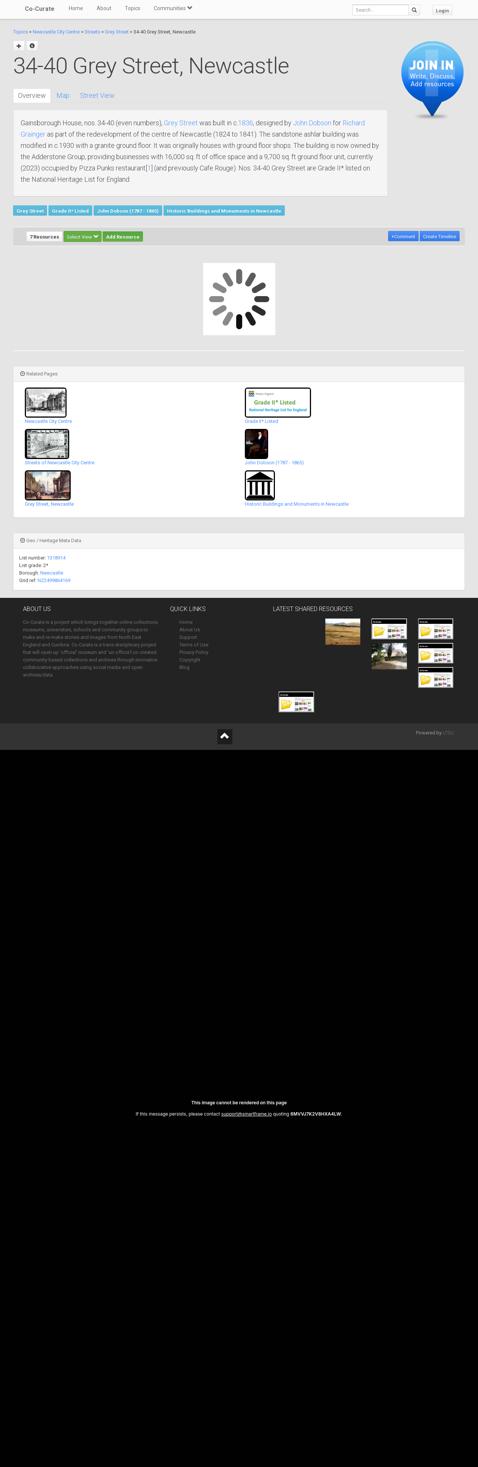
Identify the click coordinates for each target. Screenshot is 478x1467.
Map (63, 95)
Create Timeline (439, 236)
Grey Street (117, 32)
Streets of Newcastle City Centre (59, 462)
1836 (245, 123)
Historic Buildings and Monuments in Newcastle (224, 211)
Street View (97, 95)
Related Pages (39, 374)
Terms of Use (193, 645)
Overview (32, 95)
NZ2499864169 (54, 580)
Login (442, 11)
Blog (184, 667)
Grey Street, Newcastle (49, 504)
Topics (132, 8)
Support (188, 637)
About (104, 8)
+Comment (403, 236)
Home (76, 8)
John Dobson (312, 123)
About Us (189, 629)
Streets (92, 32)
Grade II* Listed (70, 211)
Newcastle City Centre (56, 32)
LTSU (448, 733)
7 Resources (44, 237)
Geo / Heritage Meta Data (50, 540)
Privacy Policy (193, 652)
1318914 (56, 558)
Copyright (189, 660)
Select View (82, 237)
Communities (173, 8)
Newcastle (51, 573)
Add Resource (123, 237)
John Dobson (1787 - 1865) (128, 211)
